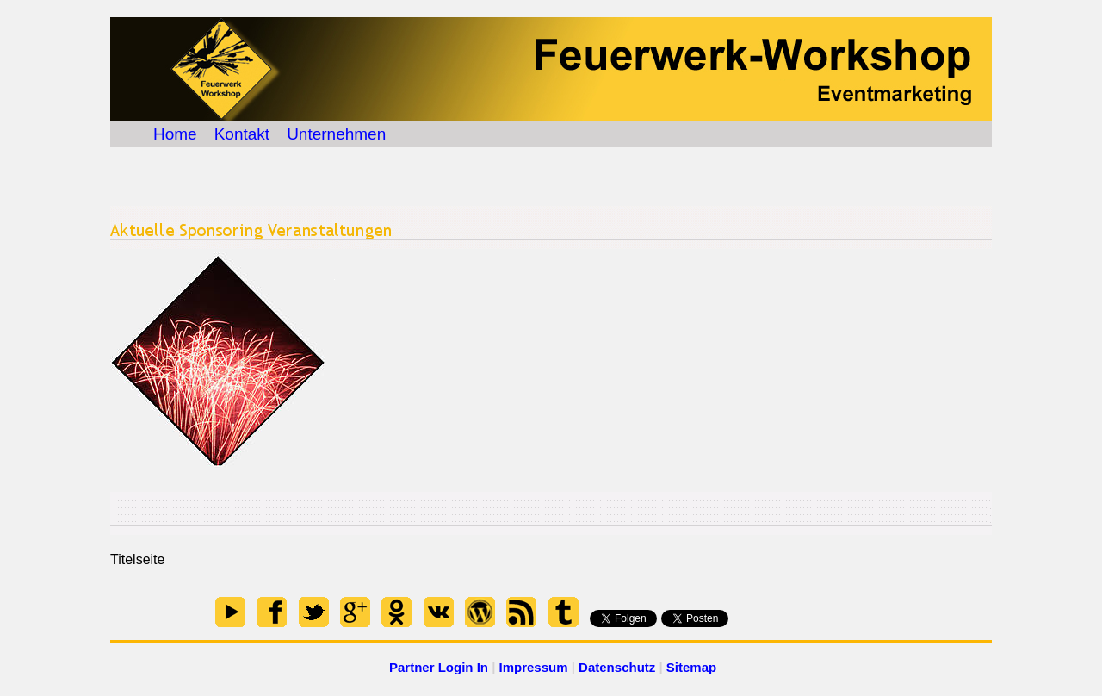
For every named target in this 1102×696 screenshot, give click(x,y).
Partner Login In (438, 667)
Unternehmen (336, 134)
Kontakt (241, 134)
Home (175, 134)
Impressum (533, 667)
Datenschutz (617, 667)
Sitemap (691, 667)
